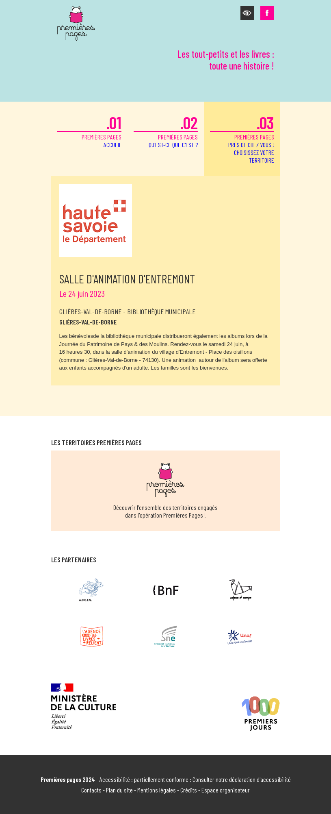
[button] (247, 13)
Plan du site (119, 790)
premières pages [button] (242, 138)
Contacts (91, 790)
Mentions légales (156, 790)
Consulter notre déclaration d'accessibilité (242, 779)
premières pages (89, 130)
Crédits (188, 790)
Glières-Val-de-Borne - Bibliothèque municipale (127, 311)
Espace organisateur (225, 790)
